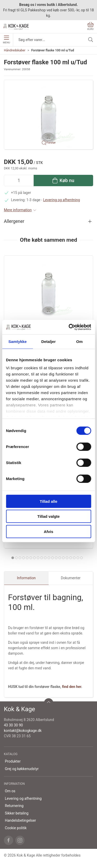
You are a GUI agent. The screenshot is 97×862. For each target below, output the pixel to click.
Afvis (48, 531)
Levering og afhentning (61, 200)
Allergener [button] (14, 221)
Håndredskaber (14, 50)
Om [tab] (79, 341)
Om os (10, 791)
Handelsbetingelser (20, 820)
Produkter (13, 761)
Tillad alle (48, 501)
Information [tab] (26, 578)
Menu (6, 40)
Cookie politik (16, 828)
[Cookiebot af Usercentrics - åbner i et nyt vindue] (69, 327)
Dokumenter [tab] (70, 578)
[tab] (12, 558)
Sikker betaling (16, 813)
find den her (71, 687)
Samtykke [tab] (17, 341)
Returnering (14, 806)
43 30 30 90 (13, 725)
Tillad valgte (48, 516)
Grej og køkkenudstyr (22, 769)
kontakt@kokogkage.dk (23, 730)
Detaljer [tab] (48, 341)
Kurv (90, 26)
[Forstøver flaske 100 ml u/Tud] (48, 290)
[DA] (16, 26)
